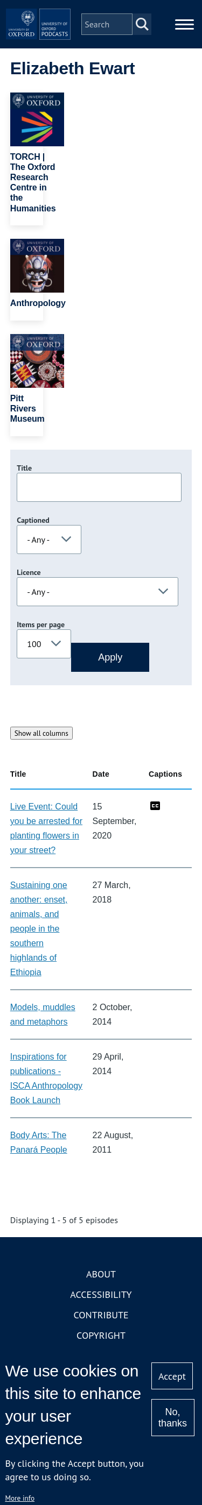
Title (24, 468)
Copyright (101, 1335)
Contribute (100, 1315)
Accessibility (100, 1294)
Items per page (41, 624)
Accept (172, 1376)
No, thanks (172, 1418)
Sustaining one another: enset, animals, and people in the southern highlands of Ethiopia (39, 929)
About (101, 1274)
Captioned (33, 520)
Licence (28, 572)
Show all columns (41, 733)
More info (19, 1498)
